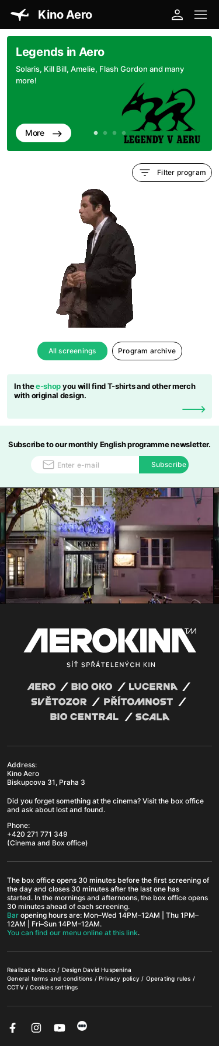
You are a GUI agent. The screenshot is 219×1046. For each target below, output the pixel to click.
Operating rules (169, 978)
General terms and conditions (51, 978)
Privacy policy (120, 978)
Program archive (147, 350)
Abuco (46, 969)
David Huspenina (107, 969)
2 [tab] (105, 133)
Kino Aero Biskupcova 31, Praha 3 (46, 778)
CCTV (16, 987)
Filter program (172, 173)
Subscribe (169, 464)
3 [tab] (114, 133)
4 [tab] (123, 133)
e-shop (48, 386)
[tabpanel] (109, 93)
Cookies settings (54, 987)
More (43, 133)
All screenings (72, 350)
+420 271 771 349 (37, 834)
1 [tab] (95, 133)
